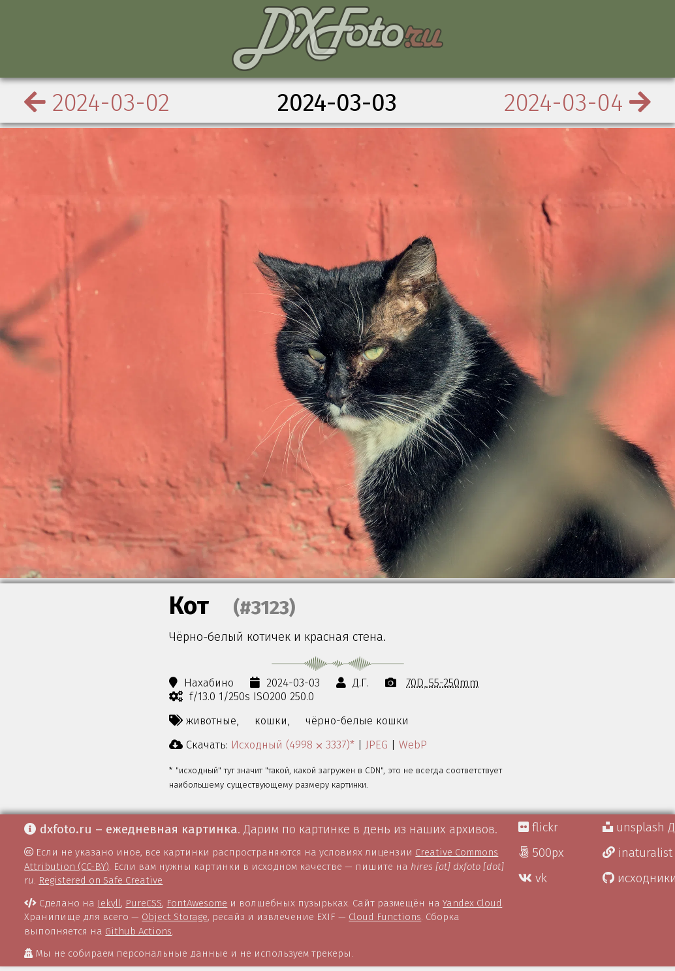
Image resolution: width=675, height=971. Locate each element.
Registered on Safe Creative (101, 880)
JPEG (377, 744)
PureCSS (143, 903)
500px (541, 853)
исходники (639, 878)
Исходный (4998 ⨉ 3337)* (292, 744)
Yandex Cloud (472, 903)
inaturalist (637, 853)
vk (532, 878)
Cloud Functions (385, 917)
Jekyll (109, 903)
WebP (413, 744)
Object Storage (175, 917)
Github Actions (138, 931)
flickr (538, 827)
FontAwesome (196, 903)
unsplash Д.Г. (639, 827)
